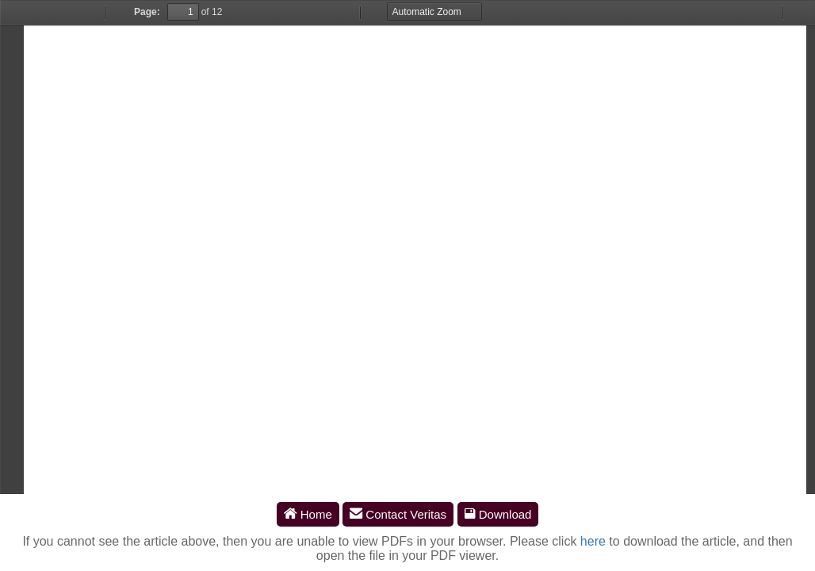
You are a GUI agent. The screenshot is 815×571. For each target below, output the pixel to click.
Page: (147, 11)
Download (498, 514)
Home (308, 514)
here (593, 541)
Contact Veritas (398, 514)
